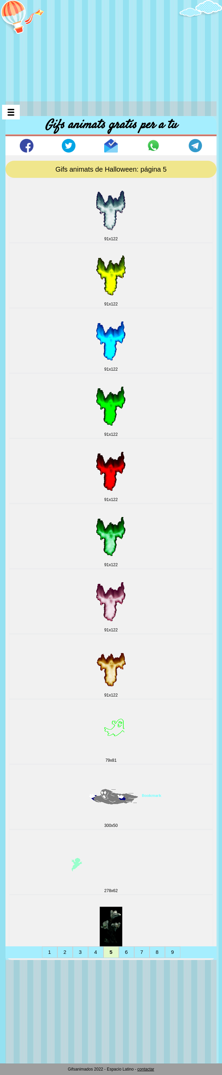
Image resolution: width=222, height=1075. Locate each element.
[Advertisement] (113, 48)
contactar (145, 1069)
